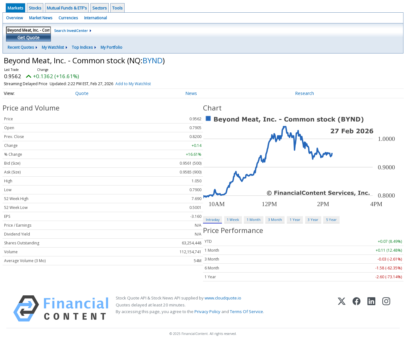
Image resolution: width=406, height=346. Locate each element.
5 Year (331, 219)
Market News (40, 18)
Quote (82, 93)
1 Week (233, 219)
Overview (14, 18)
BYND (153, 60)
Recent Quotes (21, 47)
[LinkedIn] (371, 308)
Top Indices (82, 47)
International (95, 18)
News (191, 93)
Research (304, 93)
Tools (117, 8)
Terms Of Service (246, 311)
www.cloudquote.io (223, 298)
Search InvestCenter (71, 30)
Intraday (212, 219)
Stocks (35, 8)
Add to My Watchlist (133, 83)
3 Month (275, 219)
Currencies (68, 18)
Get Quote (28, 38)
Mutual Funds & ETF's (67, 8)
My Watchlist (53, 47)
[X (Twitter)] (341, 308)
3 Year (313, 219)
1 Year (295, 219)
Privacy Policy (207, 311)
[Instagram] (386, 308)
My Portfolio (111, 47)
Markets (15, 8)
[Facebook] (356, 308)
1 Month (254, 219)
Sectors (99, 8)
